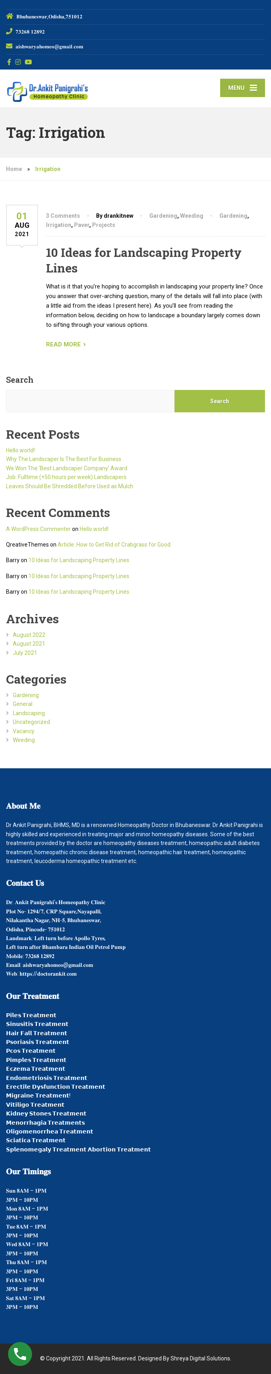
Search (20, 379)
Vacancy (23, 731)
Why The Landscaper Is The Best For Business (63, 459)
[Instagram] (18, 62)
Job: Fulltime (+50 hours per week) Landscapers (66, 477)
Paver (81, 225)
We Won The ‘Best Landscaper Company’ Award (66, 468)
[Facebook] (9, 62)
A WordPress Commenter (38, 529)
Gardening (163, 216)
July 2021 (25, 653)
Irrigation (58, 225)
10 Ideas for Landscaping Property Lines (78, 560)
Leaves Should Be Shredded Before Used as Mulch (69, 486)
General (22, 704)
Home (14, 169)
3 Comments (63, 216)
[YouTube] (29, 62)
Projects (103, 225)
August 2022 (29, 635)
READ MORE (63, 344)
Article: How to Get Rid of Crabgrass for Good (114, 544)
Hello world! (20, 450)
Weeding (191, 216)
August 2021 (29, 643)
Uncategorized (31, 722)
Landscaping (29, 713)
